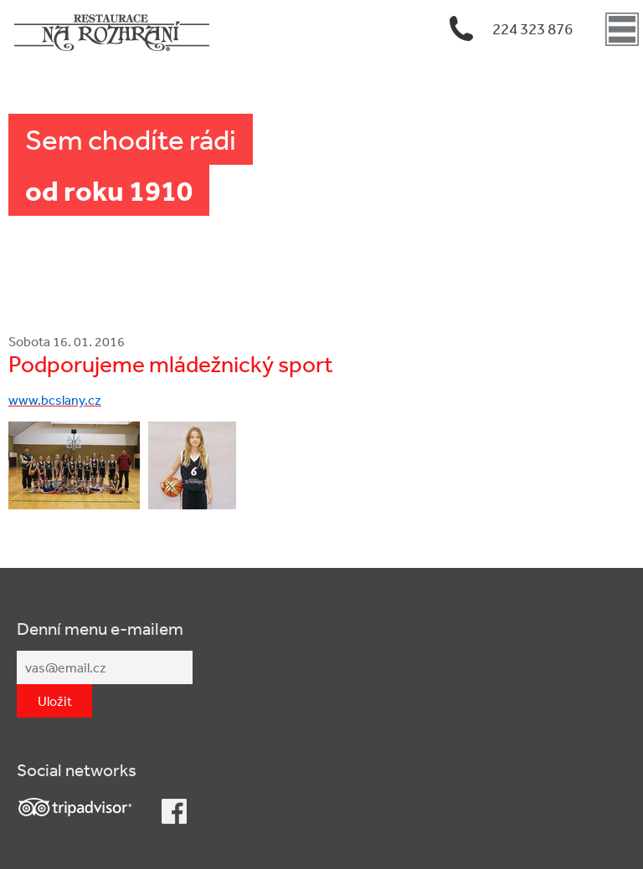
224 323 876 (532, 28)
